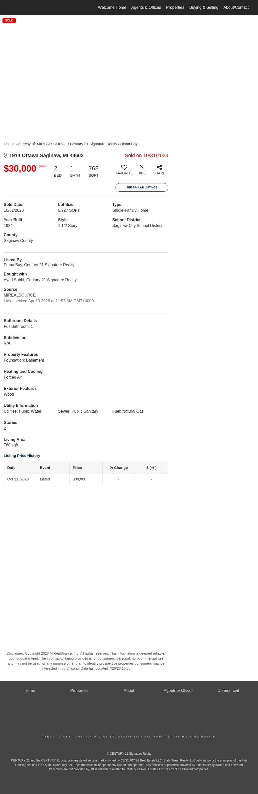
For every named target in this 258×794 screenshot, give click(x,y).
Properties (175, 7)
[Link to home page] (10, 7)
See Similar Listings (141, 187)
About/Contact (236, 7)
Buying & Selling (203, 7)
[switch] (124, 171)
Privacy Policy (92, 736)
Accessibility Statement (140, 736)
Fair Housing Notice (194, 736)
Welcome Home (112, 7)
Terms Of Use (56, 736)
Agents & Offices (146, 7)
